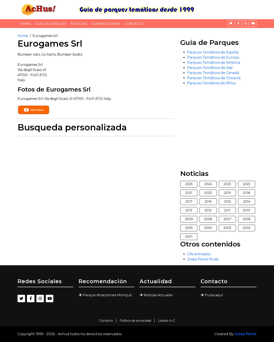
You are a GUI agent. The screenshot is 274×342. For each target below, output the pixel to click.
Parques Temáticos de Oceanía (213, 78)
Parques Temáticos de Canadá (213, 73)
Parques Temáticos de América (213, 62)
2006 (246, 219)
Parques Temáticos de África (211, 83)
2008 (208, 219)
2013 (188, 210)
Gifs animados (198, 254)
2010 (246, 210)
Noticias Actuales (158, 295)
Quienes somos (106, 24)
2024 (208, 184)
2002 (246, 228)
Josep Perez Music (203, 259)
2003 (227, 228)
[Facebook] (238, 23)
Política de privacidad (135, 321)
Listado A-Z (166, 321)
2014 (246, 201)
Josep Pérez (245, 334)
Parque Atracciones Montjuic (107, 295)
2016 (208, 201)
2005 (189, 228)
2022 (246, 184)
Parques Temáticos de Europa (213, 57)
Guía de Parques (51, 24)
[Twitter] (231, 23)
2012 (208, 210)
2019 (227, 193)
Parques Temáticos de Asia (209, 68)
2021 (188, 193)
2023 (227, 184)
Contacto (134, 24)
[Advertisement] (96, 169)
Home (25, 24)
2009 (189, 219)
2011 (227, 210)
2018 (246, 193)
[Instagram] (246, 23)
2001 (188, 237)
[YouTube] (253, 23)
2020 (208, 193)
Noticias (79, 24)
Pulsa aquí (214, 295)
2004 (208, 228)
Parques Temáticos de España (212, 52)
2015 (227, 201)
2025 (188, 184)
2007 (227, 219)
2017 (188, 201)
